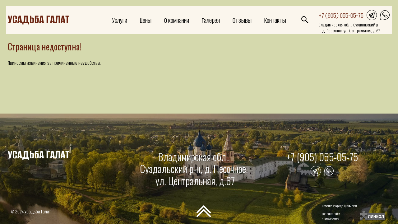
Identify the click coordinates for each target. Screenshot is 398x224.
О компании (176, 20)
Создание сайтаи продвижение (331, 216)
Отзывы (242, 20)
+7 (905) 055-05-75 (340, 15)
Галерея (210, 20)
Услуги (119, 20)
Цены (145, 20)
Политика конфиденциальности (339, 206)
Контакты (275, 20)
